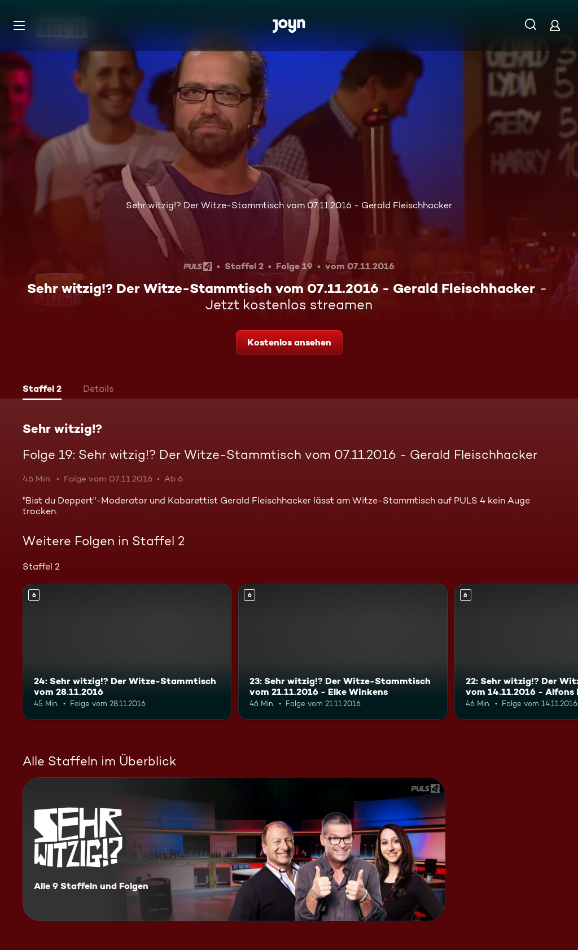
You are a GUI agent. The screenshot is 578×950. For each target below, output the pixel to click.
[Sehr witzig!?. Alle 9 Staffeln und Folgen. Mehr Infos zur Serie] (234, 849)
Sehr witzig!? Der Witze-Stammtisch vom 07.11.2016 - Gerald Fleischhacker (289, 205)
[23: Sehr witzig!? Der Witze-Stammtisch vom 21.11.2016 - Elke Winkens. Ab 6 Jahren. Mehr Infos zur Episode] (342, 652)
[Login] (555, 25)
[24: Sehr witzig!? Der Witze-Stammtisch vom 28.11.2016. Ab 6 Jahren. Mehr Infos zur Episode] (127, 652)
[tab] (42, 390)
